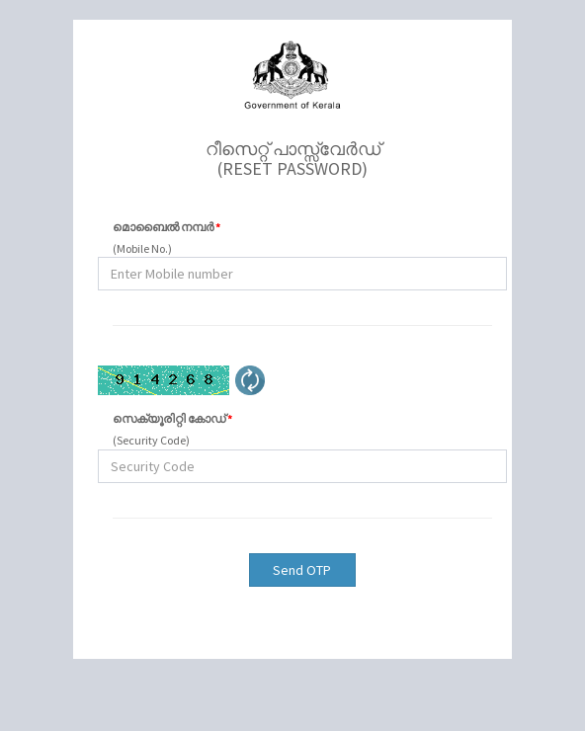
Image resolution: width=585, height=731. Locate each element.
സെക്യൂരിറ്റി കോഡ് (172, 418)
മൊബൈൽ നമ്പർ (166, 226)
